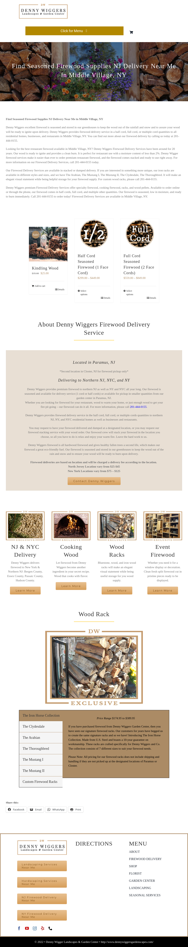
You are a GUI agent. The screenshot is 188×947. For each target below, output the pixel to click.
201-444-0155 (138, 406)
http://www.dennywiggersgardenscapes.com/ (127, 941)
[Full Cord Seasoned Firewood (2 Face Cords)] (140, 233)
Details (61, 289)
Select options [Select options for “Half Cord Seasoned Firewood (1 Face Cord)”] (84, 292)
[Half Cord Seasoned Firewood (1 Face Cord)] (94, 233)
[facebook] (19, 928)
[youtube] (27, 928)
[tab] (41, 715)
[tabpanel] (115, 744)
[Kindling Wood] (48, 244)
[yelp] (43, 928)
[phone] (50, 928)
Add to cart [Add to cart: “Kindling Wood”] (40, 286)
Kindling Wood (45, 268)
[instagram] (35, 928)
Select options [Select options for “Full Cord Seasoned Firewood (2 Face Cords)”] (129, 292)
